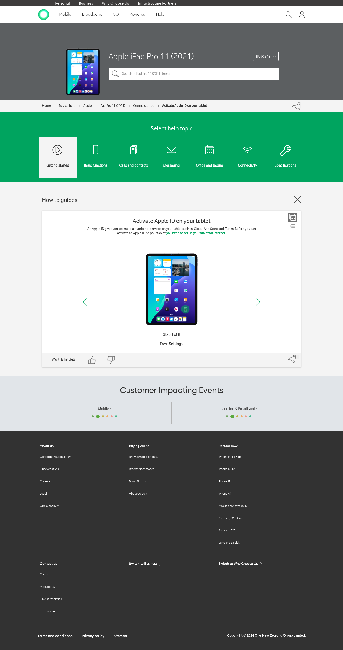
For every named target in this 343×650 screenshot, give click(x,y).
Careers (45, 481)
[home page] (43, 14)
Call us (44, 574)
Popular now (228, 446)
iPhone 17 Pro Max (230, 456)
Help (160, 14)
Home (46, 106)
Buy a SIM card (138, 481)
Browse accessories (141, 469)
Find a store (47, 611)
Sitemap (120, 635)
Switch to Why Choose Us (241, 563)
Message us (47, 586)
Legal (43, 493)
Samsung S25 (227, 530)
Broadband (92, 14)
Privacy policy (93, 635)
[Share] (300, 105)
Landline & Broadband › (239, 408)
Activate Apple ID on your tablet (184, 106)
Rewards (137, 14)
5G (116, 14)
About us (46, 446)
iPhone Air (225, 493)
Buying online (139, 446)
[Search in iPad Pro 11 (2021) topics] (194, 74)
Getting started (143, 106)
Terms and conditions (54, 635)
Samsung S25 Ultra (230, 518)
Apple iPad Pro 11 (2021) (151, 56)
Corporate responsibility (55, 456)
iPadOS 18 (263, 57)
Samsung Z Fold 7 (229, 542)
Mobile (65, 14)
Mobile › (104, 408)
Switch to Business (146, 563)
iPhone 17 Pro (227, 469)
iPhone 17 (224, 481)
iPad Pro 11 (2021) (112, 106)
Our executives (49, 469)
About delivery (138, 493)
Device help (67, 106)
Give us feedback (51, 599)
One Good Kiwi (49, 506)
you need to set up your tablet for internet (195, 233)
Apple (87, 106)
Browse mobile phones (143, 456)
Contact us (48, 563)
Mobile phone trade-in (233, 506)
